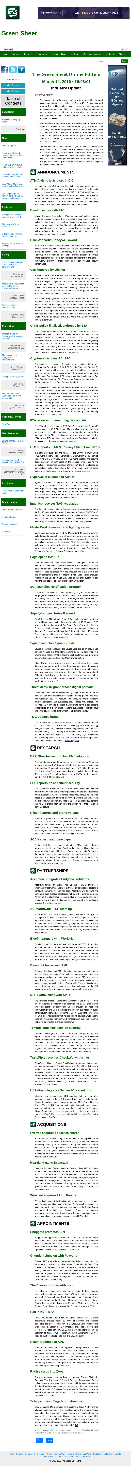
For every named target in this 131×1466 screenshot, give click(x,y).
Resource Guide (59, 54)
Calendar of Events (112, 1454)
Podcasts (97, 1454)
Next (50, 1440)
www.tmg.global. (72, 741)
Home (4, 54)
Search (124, 61)
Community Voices (48, 1457)
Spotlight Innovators (92, 54)
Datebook (27, 54)
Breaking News (74, 1454)
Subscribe (8, 49)
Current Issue (13, 79)
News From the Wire (56, 1454)
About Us (123, 54)
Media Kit (110, 54)
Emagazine (30, 1454)
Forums (15, 54)
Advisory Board (83, 1457)
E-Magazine (42, 54)
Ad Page (75, 54)
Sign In (124, 49)
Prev (39, 1440)
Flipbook (41, 1454)
